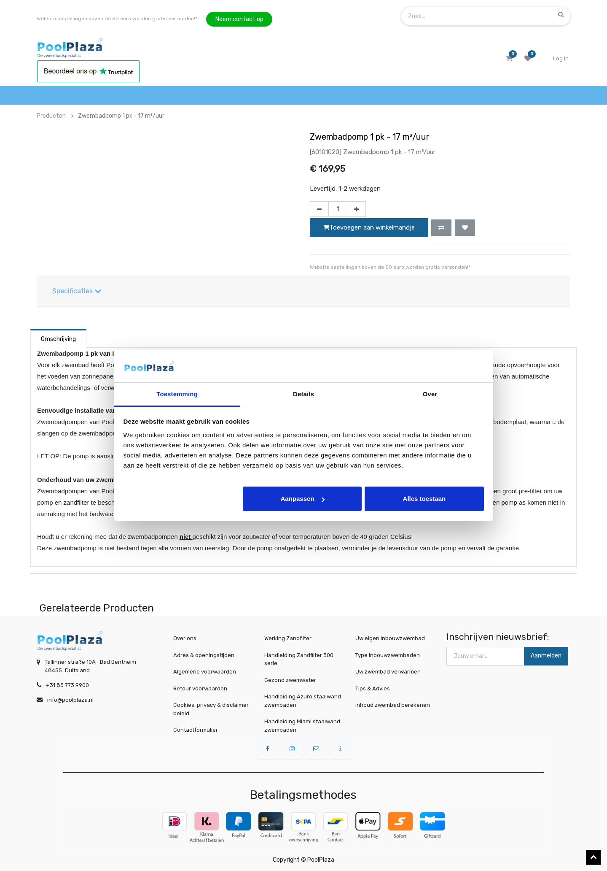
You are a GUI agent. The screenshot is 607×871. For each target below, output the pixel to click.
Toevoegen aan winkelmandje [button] (369, 227)
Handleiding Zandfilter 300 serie (298, 659)
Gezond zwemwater (290, 680)
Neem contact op (239, 19)
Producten (51, 115)
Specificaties (76, 291)
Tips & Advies (376, 688)
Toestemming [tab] (177, 394)
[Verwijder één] (319, 209)
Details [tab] (303, 394)
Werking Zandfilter (288, 638)
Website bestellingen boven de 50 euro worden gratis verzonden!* (117, 19)
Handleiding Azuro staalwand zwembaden (302, 700)
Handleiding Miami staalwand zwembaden (302, 725)
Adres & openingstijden (203, 655)
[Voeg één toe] (356, 209)
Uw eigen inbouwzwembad (391, 638)
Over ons (184, 638)
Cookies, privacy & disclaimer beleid (211, 709)
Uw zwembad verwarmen (389, 671)
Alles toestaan (424, 498)
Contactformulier (195, 730)
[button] (441, 227)
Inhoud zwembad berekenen (394, 705)
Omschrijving (58, 339)
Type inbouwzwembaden (389, 655)
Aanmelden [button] (546, 655)
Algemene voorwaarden (204, 671)
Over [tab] (430, 394)
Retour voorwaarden (200, 688)
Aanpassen (303, 498)
